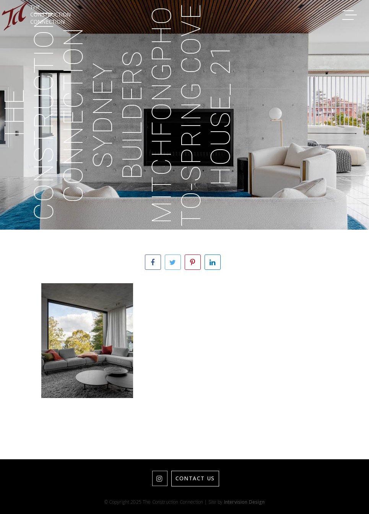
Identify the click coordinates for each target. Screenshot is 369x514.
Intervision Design (244, 502)
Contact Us (195, 478)
